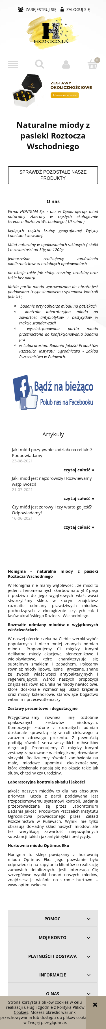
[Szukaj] (40, 64)
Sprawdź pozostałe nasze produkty (53, 175)
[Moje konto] (66, 64)
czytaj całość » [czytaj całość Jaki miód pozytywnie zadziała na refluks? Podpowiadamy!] (79, 470)
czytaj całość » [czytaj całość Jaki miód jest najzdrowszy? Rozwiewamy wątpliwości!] (79, 498)
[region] (53, 91)
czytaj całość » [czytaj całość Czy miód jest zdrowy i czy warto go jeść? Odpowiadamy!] (79, 527)
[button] (13, 64)
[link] (53, 91)
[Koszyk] (92, 64)
